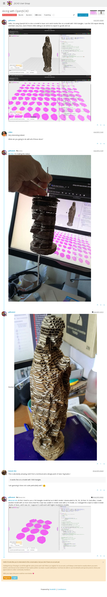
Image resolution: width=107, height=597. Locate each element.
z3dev (10, 132)
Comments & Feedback (9, 15)
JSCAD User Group (22, 3)
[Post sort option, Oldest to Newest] (74, 15)
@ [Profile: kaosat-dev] (13, 500)
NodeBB (53, 589)
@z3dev (19, 151)
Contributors (61, 589)
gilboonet (11, 20)
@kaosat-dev (20, 497)
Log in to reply (83, 15)
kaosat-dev (12, 471)
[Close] (103, 562)
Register (7, 578)
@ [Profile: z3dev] (11, 154)
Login (15, 578)
